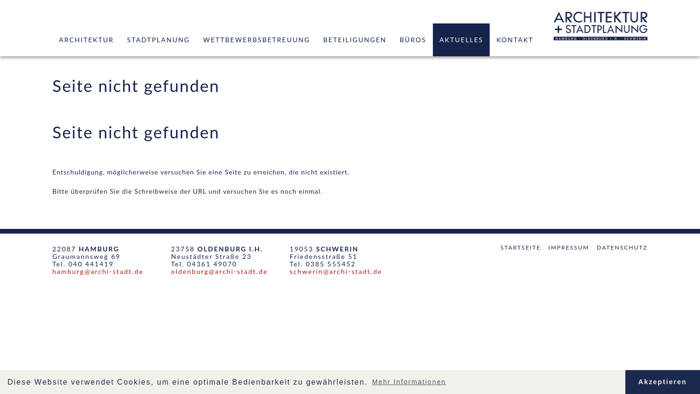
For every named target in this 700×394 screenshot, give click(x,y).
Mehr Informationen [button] (409, 382)
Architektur (86, 40)
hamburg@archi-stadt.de (98, 271)
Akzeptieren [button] (662, 382)
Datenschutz (622, 247)
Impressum (568, 247)
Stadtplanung (158, 40)
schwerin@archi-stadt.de (336, 271)
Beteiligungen (354, 40)
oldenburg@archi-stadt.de (219, 271)
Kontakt (514, 40)
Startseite (520, 247)
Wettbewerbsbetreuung (256, 40)
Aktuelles (461, 40)
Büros (413, 40)
